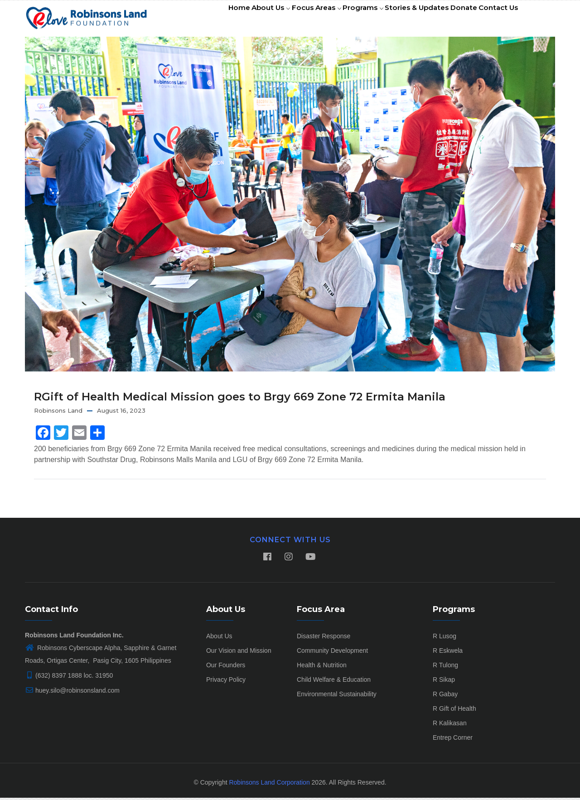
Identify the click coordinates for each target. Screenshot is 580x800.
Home (205, 19)
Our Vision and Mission (238, 652)
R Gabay (445, 696)
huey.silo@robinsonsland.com (72, 692)
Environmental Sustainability (337, 696)
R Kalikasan (450, 725)
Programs (345, 19)
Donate (455, 19)
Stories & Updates (403, 19)
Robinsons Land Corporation (269, 784)
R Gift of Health (454, 710)
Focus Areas (293, 19)
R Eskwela (448, 652)
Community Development (332, 652)
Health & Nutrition (322, 667)
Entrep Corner (453, 739)
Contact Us (495, 19)
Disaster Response (323, 638)
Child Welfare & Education (334, 681)
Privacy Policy (226, 681)
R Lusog (444, 638)
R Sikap (444, 681)
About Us (242, 19)
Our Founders (225, 667)
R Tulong (445, 667)
